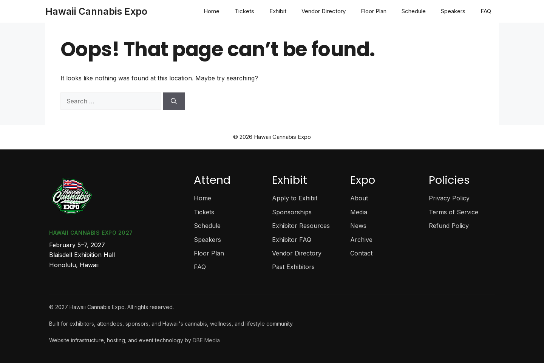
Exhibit (277, 11)
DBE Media (206, 340)
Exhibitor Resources (301, 225)
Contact (361, 253)
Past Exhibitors (293, 267)
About (359, 198)
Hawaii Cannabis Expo (96, 11)
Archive (361, 239)
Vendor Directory (323, 11)
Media (358, 212)
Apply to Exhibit (294, 198)
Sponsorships (292, 212)
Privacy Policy (449, 198)
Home (211, 11)
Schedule (414, 11)
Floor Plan (373, 11)
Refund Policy (449, 225)
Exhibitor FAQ (291, 239)
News (358, 225)
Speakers (453, 11)
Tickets (244, 11)
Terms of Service (453, 212)
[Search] (174, 101)
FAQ (486, 11)
